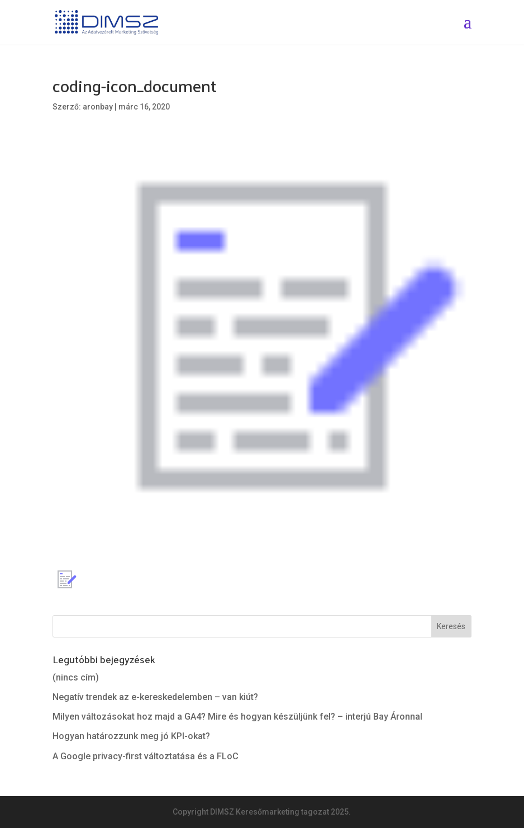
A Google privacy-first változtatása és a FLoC (146, 756)
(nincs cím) (76, 677)
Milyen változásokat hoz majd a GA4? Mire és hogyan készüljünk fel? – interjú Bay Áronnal (237, 716)
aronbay (98, 106)
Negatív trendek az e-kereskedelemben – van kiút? (155, 697)
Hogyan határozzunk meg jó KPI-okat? (131, 736)
